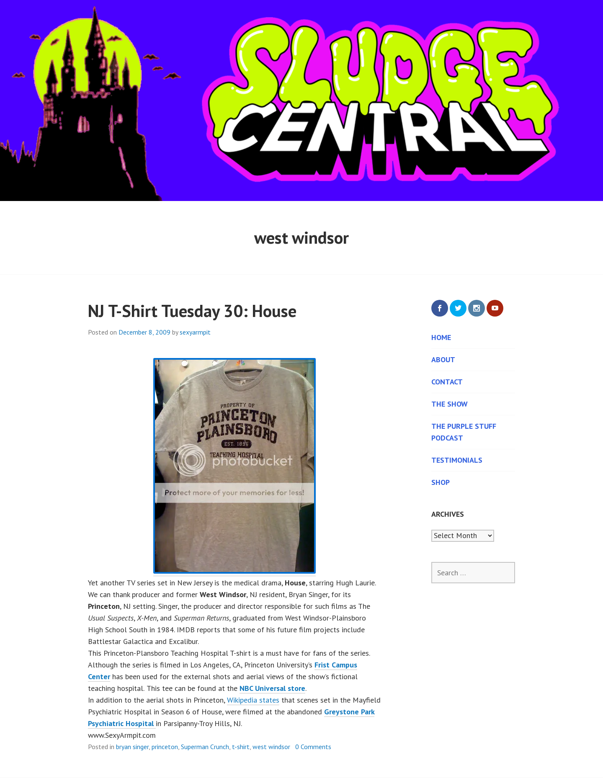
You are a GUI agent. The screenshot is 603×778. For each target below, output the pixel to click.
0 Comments (313, 746)
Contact (447, 381)
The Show (449, 404)
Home (441, 337)
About (443, 359)
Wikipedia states (253, 700)
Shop (440, 482)
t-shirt (241, 746)
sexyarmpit (195, 332)
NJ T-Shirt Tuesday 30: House (192, 311)
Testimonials (456, 460)
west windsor (271, 746)
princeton (165, 746)
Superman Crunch (205, 746)
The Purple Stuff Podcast (463, 432)
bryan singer (132, 746)
